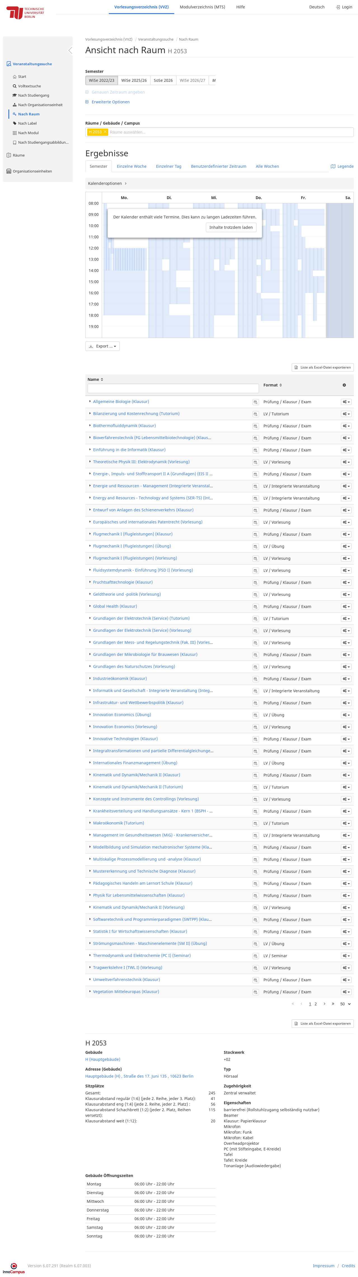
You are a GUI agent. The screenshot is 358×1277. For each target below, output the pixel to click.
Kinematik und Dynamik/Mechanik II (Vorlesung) (139, 907)
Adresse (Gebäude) (103, 1069)
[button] (346, 402)
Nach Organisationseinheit (37, 104)
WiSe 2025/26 (134, 80)
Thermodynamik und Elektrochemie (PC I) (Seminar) (142, 955)
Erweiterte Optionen (107, 101)
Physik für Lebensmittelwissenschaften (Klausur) (139, 895)
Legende (342, 166)
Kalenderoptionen (105, 183)
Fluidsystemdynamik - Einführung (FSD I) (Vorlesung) (143, 570)
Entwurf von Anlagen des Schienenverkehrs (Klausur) (143, 509)
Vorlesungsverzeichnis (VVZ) (141, 7)
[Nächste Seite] (324, 1004)
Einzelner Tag (169, 166)
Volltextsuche (26, 85)
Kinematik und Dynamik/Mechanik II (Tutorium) (138, 786)
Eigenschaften (237, 1102)
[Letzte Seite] (333, 1004)
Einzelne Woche (132, 166)
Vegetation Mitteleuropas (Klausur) (126, 991)
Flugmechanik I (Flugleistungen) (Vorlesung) (135, 558)
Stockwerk (234, 1052)
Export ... (102, 346)
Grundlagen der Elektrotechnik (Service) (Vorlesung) (142, 630)
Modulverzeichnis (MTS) (202, 7)
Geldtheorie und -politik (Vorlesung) (127, 594)
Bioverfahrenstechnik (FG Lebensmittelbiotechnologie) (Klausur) (153, 437)
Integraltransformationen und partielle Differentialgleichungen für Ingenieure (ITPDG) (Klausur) (184, 750)
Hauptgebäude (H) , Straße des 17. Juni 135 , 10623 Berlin (139, 1076)
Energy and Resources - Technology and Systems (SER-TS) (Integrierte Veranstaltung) (173, 497)
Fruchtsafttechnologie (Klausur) (123, 582)
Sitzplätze (94, 1086)
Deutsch (317, 7)
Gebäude (93, 1052)
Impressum (324, 1265)
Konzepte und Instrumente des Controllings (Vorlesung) (146, 798)
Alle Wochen (267, 166)
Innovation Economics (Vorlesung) (125, 726)
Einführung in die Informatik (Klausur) (129, 449)
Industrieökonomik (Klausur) (120, 678)
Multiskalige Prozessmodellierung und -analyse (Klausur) (147, 859)
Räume (15, 155)
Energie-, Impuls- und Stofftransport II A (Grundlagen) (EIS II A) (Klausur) (162, 473)
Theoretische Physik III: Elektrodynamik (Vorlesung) (141, 461)
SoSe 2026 (163, 80)
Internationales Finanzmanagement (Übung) (135, 762)
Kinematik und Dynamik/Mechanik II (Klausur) (136, 774)
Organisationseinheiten (29, 171)
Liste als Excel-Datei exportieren (323, 367)
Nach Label (24, 123)
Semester (94, 71)
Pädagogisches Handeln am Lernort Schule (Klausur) (142, 883)
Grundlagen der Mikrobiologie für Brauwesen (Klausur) (145, 654)
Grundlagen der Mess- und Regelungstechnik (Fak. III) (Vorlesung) (156, 642)
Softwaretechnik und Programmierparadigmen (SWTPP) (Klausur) (154, 919)
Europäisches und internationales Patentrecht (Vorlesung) (147, 522)
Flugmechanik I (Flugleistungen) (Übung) (132, 546)
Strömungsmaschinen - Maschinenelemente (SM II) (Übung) (150, 943)
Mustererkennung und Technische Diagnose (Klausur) (144, 871)
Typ (227, 1069)
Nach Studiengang (30, 95)
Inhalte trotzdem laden (231, 227)
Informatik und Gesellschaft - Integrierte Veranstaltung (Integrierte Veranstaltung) (171, 690)
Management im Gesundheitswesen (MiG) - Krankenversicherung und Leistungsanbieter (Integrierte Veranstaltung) (203, 835)
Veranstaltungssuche (29, 63)
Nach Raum (26, 113)
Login (344, 7)
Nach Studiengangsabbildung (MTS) (42, 142)
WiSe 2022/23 (101, 80)
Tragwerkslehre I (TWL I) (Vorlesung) (127, 967)
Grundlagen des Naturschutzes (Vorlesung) (134, 666)
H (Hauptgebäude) (102, 1059)
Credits (348, 1265)
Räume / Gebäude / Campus (112, 123)
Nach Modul (25, 132)
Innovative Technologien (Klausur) (125, 738)
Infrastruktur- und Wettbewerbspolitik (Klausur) (138, 702)
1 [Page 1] (310, 1003)
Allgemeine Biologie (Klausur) (121, 401)
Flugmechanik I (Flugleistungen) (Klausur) (133, 534)
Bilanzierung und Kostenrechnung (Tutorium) (136, 413)
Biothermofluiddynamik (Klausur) (124, 425)
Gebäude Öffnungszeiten (109, 1175)
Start (19, 76)
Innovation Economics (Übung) (122, 714)
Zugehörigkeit (237, 1086)
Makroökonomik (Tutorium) (118, 823)
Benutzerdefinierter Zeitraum (218, 166)
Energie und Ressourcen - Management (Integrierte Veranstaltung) (156, 485)
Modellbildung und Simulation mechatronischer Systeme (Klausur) (156, 847)
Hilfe (240, 7)
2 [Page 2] (316, 1003)
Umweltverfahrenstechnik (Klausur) (126, 979)
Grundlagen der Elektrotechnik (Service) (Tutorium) (141, 618)
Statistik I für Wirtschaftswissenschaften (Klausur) (140, 931)
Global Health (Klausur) (115, 606)
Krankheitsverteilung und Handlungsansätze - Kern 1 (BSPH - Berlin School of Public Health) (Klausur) (189, 811)
